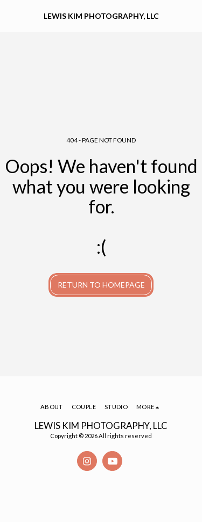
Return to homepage (101, 284)
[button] (12, 15)
